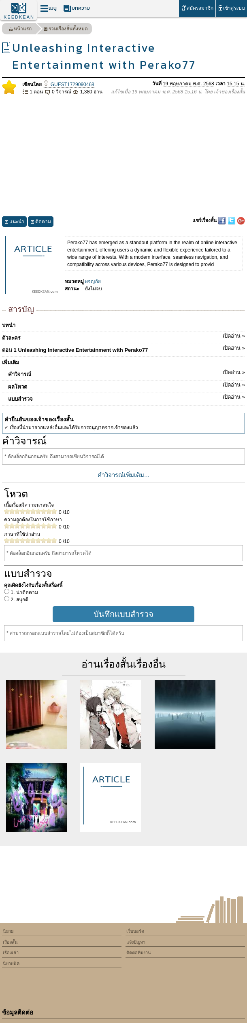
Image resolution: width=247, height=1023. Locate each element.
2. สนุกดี (18, 599)
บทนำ (8, 325)
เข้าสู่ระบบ (231, 7)
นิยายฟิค (11, 963)
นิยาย (8, 931)
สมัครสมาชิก (197, 7)
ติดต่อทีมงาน (138, 952)
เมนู (48, 8)
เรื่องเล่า (11, 952)
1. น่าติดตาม (23, 592)
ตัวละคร (123, 336)
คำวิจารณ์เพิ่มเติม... (123, 474)
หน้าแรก (20, 30)
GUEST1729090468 (68, 84)
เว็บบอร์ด (135, 931)
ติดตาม (40, 222)
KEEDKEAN (19, 17)
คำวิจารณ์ (126, 372)
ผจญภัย (93, 281)
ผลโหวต (126, 385)
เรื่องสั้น (10, 942)
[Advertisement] (123, 156)
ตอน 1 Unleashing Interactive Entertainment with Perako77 (123, 348)
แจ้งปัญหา (135, 942)
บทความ (76, 8)
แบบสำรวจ (126, 397)
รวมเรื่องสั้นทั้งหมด (66, 30)
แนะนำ (14, 222)
